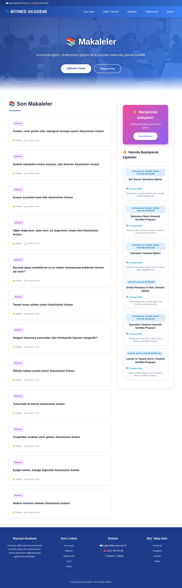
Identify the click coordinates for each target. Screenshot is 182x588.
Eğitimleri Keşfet (76, 68)
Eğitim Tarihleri (111, 11)
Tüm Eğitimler (145, 136)
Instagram (157, 551)
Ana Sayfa (89, 11)
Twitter (157, 561)
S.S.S (69, 561)
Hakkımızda (152, 11)
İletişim (170, 11)
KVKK (69, 566)
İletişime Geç (107, 68)
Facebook (157, 545)
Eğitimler (132, 11)
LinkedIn (157, 556)
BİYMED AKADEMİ (26, 11)
